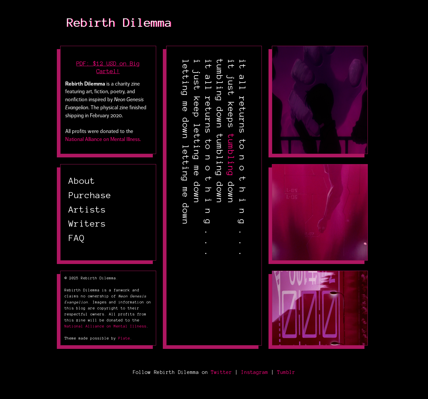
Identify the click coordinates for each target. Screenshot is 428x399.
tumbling (231, 155)
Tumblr (286, 372)
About (82, 180)
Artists (87, 209)
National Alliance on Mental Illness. (103, 139)
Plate (124, 338)
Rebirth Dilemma (119, 22)
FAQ (77, 238)
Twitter (221, 372)
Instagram (254, 372)
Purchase (90, 195)
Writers (87, 223)
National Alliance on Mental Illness (105, 326)
